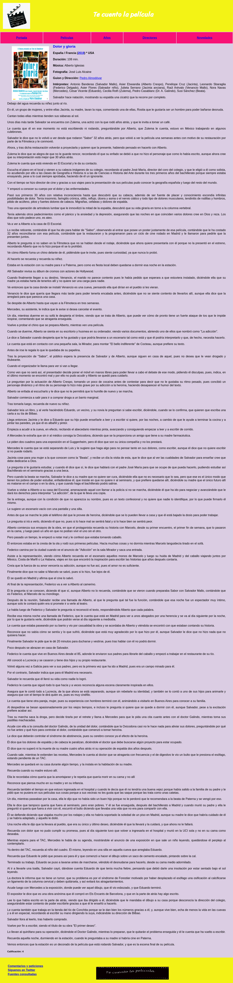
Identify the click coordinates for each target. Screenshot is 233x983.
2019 (81, 53)
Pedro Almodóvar (91, 78)
